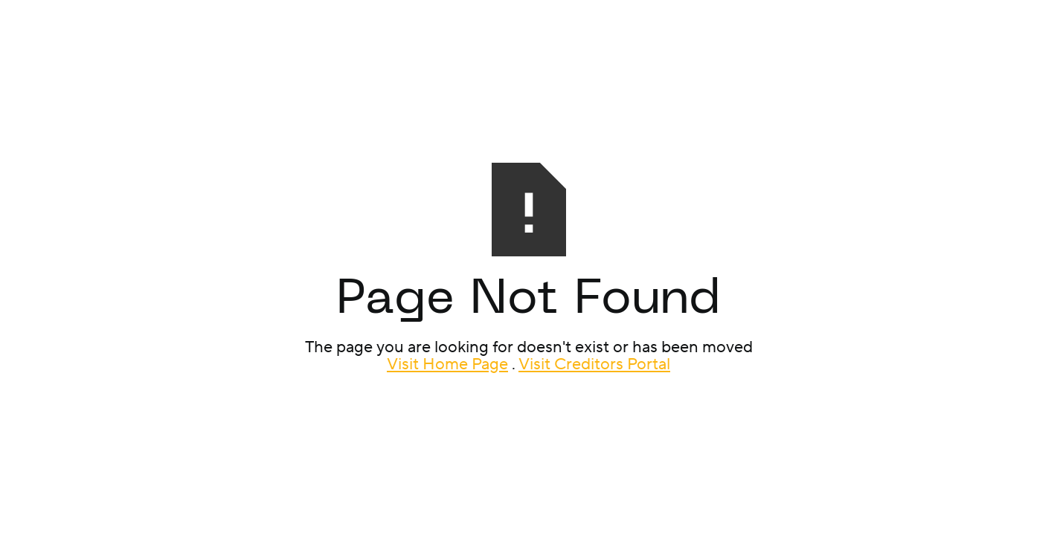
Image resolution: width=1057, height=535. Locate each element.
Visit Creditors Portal (594, 364)
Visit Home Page (447, 364)
